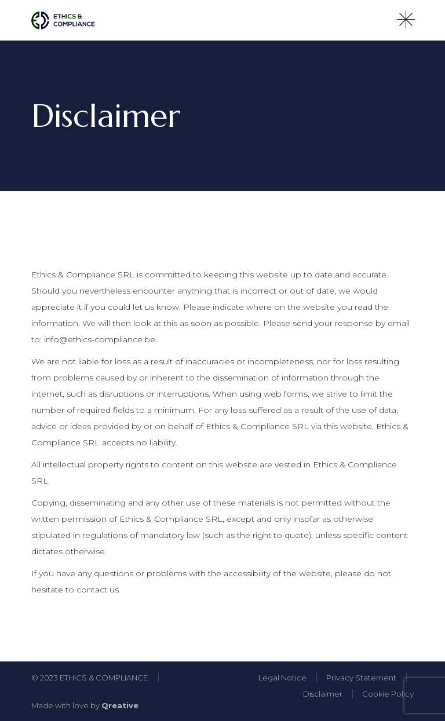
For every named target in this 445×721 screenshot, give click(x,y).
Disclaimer (322, 693)
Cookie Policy (388, 693)
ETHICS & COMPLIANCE (104, 677)
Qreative (119, 705)
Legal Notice (282, 677)
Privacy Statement (361, 677)
